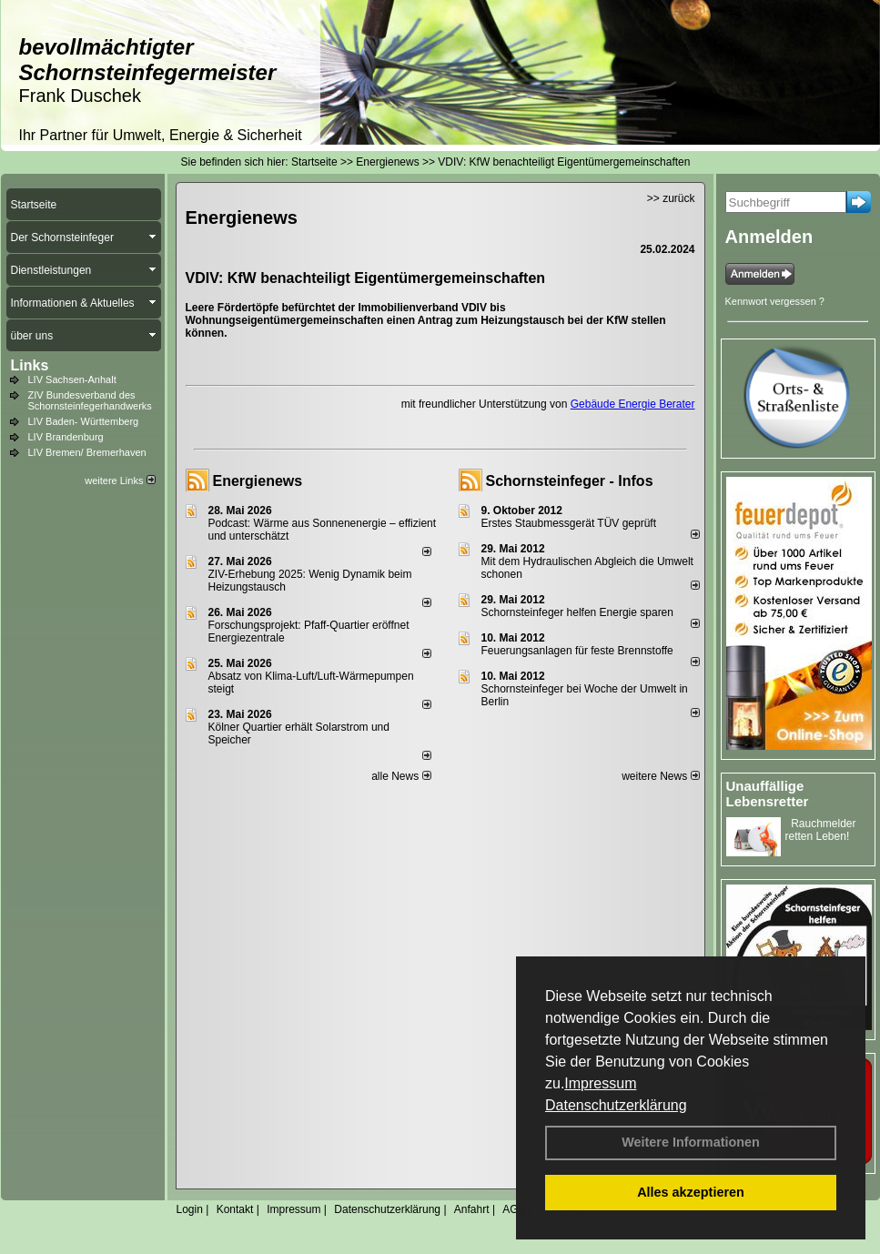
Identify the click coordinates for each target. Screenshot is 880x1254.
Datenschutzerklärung (616, 1105)
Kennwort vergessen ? (774, 301)
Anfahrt (472, 1209)
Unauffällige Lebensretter (767, 793)
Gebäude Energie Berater (633, 404)
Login (190, 1209)
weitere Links (120, 480)
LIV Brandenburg (66, 436)
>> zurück (671, 198)
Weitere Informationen (691, 1142)
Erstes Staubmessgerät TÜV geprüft (569, 523)
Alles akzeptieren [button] (690, 1192)
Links (30, 365)
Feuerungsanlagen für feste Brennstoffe (577, 650)
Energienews (258, 481)
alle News (400, 776)
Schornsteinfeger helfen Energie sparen (577, 612)
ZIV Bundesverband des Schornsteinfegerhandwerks (90, 400)
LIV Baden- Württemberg (83, 421)
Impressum (600, 1083)
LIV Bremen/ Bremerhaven (87, 452)
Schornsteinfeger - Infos (569, 481)
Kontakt (235, 1209)
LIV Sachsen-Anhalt (72, 379)
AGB (513, 1209)
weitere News (660, 776)
